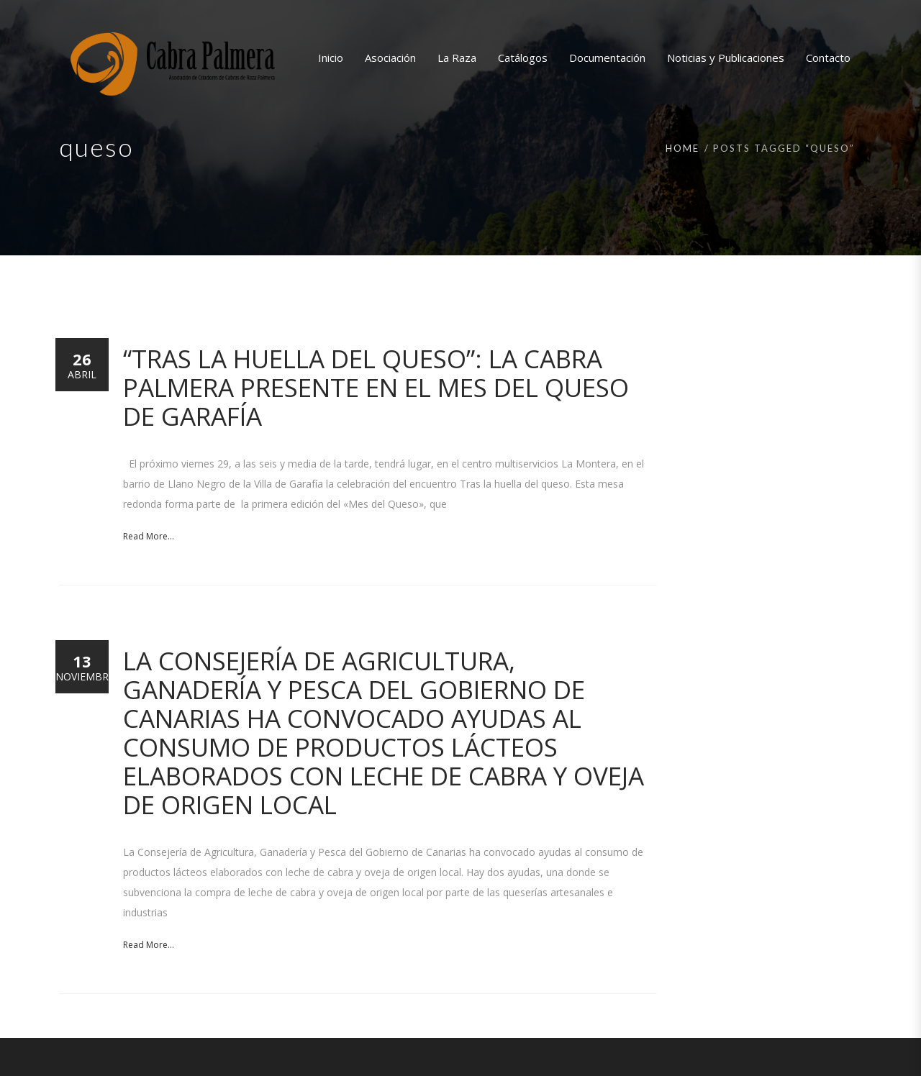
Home (682, 148)
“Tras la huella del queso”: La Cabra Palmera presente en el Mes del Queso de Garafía (376, 387)
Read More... (148, 536)
